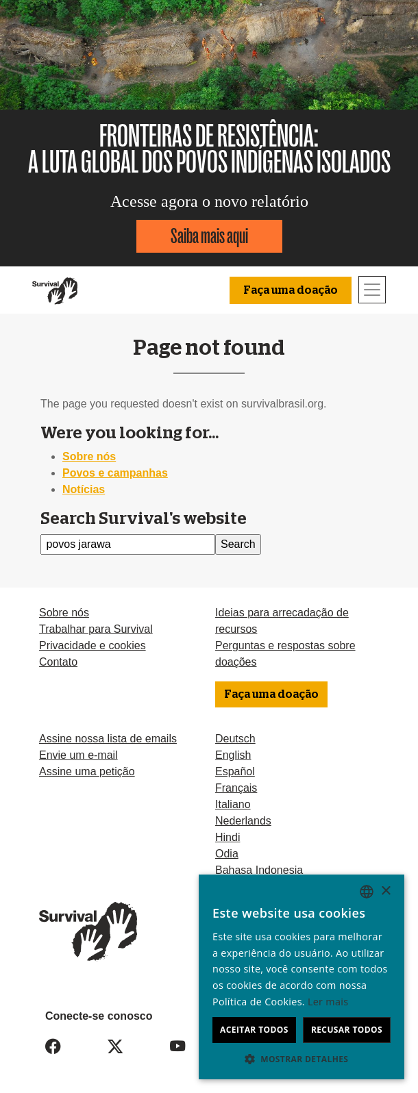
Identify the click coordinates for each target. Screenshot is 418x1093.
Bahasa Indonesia (259, 870)
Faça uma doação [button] (290, 290)
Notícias (83, 489)
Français (236, 788)
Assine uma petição (87, 771)
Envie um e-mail (78, 755)
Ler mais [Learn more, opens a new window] (328, 1001)
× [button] (385, 891)
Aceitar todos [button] (254, 1029)
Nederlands (243, 821)
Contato (58, 662)
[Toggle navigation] (372, 289)
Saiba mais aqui (209, 236)
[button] (301, 1059)
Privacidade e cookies (92, 645)
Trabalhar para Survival (96, 629)
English (233, 755)
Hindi (227, 837)
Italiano (233, 804)
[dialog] (301, 977)
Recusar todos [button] (346, 1029)
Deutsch (235, 738)
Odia (226, 853)
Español (235, 771)
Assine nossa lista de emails (108, 738)
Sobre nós (89, 456)
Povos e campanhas (115, 473)
